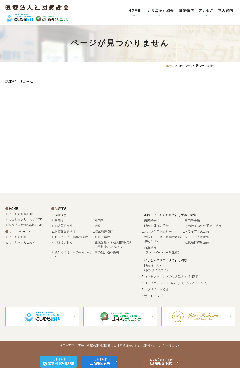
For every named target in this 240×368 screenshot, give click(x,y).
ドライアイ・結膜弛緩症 (71, 237)
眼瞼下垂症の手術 (156, 226)
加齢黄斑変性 (63, 226)
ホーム (170, 65)
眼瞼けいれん (65, 242)
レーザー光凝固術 (197, 237)
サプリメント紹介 (156, 289)
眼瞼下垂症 (102, 237)
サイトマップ (153, 296)
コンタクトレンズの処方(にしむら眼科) (171, 276)
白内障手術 (151, 220)
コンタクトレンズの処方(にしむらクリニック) (175, 283)
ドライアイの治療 (197, 231)
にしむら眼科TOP (20, 214)
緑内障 (99, 220)
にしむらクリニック (22, 242)
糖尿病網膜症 (104, 231)
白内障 (58, 220)
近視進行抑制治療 (197, 242)
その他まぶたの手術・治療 (203, 226)
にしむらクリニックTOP (25, 219)
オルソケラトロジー (158, 231)
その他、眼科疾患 (107, 252)
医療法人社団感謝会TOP (25, 225)
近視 (98, 226)
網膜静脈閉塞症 (65, 231)
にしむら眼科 (17, 237)
